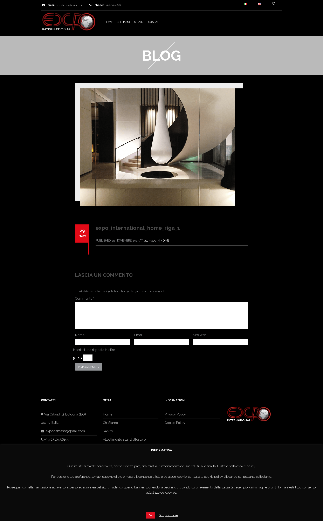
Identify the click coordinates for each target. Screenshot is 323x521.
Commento (84, 298)
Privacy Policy (175, 414)
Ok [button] (150, 515)
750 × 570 (150, 240)
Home (109, 21)
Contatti (154, 21)
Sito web (199, 335)
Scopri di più (168, 515)
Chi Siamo (123, 21)
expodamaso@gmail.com (69, 5)
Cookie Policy (175, 423)
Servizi (139, 21)
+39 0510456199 (55, 439)
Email (139, 335)
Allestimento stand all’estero (124, 439)
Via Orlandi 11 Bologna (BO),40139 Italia (64, 418)
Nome (80, 335)
